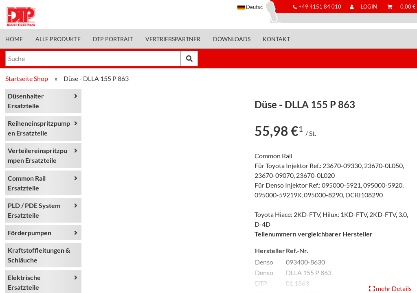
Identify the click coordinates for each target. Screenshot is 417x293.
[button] (253, 7)
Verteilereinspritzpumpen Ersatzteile (37, 155)
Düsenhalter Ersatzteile (26, 100)
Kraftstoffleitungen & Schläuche (39, 255)
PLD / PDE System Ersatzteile (34, 210)
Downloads (231, 39)
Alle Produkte (58, 39)
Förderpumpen (29, 232)
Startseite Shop (26, 78)
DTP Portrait (113, 39)
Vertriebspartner (172, 39)
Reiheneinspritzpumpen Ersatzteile (39, 128)
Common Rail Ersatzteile (27, 183)
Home (14, 39)
